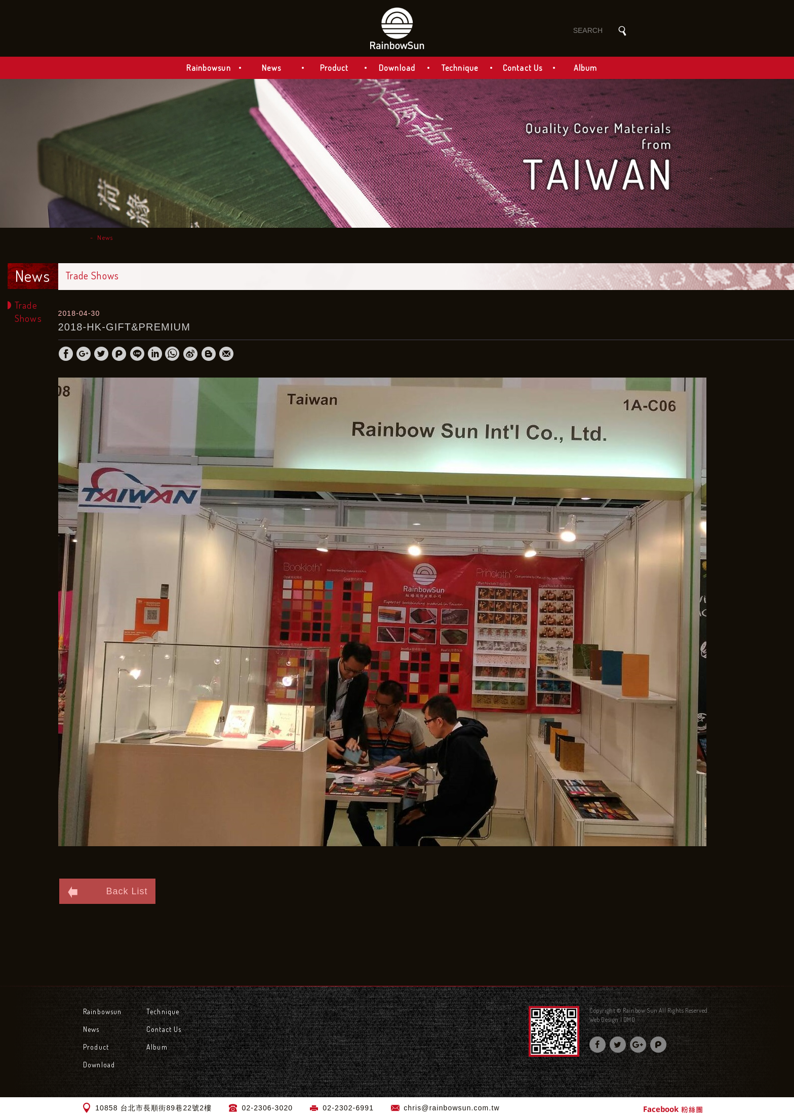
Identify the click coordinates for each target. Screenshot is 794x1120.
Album (586, 68)
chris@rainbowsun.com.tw (451, 1108)
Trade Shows (28, 312)
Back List (107, 892)
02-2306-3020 (267, 1108)
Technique (460, 68)
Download (397, 68)
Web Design (604, 1019)
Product (334, 68)
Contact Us (522, 68)
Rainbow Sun (397, 28)
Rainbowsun (208, 68)
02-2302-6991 (348, 1108)
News (271, 68)
